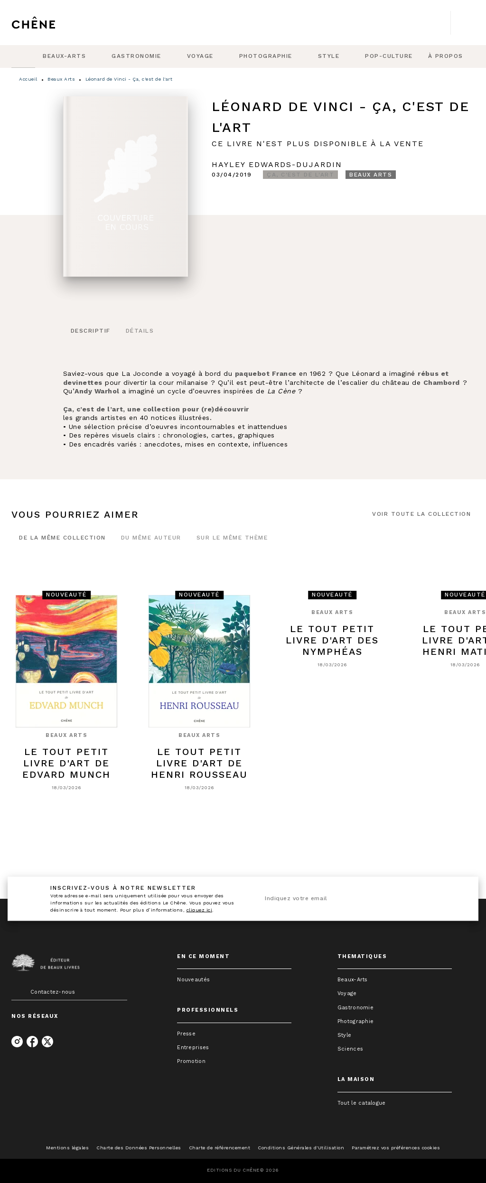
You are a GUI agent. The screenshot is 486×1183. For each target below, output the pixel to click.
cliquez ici (200, 909)
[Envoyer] (451, 898)
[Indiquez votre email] (348, 899)
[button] (300, 174)
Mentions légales (67, 1147)
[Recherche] (463, 23)
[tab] (23, 56)
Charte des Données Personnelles (138, 1147)
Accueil (28, 79)
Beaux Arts (61, 79)
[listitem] (17, 1041)
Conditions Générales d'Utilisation (301, 1147)
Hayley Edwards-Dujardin (277, 164)
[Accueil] (51, 22)
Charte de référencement (220, 1147)
